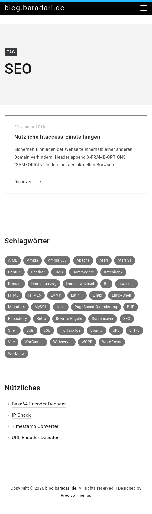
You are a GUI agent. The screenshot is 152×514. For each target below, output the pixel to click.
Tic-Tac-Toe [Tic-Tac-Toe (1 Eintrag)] (70, 330)
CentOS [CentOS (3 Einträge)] (14, 272)
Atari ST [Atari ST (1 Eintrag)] (125, 260)
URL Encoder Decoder (35, 437)
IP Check (21, 415)
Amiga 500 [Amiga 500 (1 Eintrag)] (57, 260)
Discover (23, 182)
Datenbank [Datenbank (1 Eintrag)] (113, 272)
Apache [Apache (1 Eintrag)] (83, 260)
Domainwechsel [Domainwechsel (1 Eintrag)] (80, 283)
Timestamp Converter (35, 426)
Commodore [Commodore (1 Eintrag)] (83, 272)
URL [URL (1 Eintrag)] (116, 330)
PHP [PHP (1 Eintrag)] (130, 307)
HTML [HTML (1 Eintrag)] (13, 295)
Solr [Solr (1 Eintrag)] (30, 330)
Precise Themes (76, 495)
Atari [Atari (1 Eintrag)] (103, 260)
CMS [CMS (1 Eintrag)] (59, 272)
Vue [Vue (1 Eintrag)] (11, 342)
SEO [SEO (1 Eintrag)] (127, 319)
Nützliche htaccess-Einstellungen (57, 138)
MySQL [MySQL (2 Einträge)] (41, 307)
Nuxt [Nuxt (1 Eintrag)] (61, 307)
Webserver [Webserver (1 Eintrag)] (62, 342)
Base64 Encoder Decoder (39, 404)
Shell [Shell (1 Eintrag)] (12, 330)
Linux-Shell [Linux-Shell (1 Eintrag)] (121, 295)
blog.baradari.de (35, 8)
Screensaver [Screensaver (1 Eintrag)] (102, 319)
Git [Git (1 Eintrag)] (106, 283)
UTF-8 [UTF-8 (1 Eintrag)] (134, 330)
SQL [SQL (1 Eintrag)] (46, 330)
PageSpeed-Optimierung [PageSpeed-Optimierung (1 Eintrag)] (96, 307)
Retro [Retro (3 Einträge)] (41, 319)
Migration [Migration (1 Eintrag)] (16, 307)
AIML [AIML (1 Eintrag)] (12, 260)
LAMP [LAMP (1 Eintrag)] (56, 295)
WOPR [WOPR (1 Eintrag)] (87, 342)
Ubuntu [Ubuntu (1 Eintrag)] (96, 330)
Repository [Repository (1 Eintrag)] (17, 319)
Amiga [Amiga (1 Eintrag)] (32, 260)
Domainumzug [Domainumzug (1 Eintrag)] (44, 283)
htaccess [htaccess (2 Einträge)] (127, 283)
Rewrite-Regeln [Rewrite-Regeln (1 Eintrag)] (69, 319)
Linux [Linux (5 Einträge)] (97, 295)
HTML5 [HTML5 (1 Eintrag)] (34, 295)
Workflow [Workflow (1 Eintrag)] (16, 354)
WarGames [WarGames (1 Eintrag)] (34, 342)
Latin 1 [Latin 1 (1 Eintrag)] (77, 295)
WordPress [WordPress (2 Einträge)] (111, 342)
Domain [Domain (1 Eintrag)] (14, 283)
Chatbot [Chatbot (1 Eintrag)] (38, 272)
